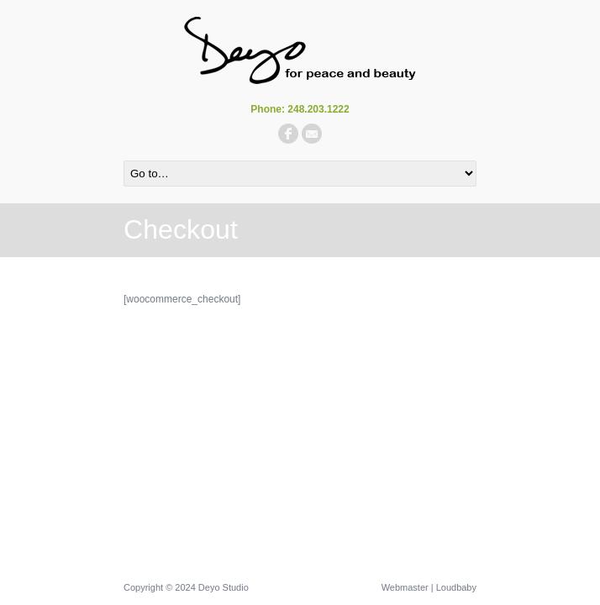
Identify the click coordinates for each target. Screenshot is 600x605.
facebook (288, 134)
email (312, 134)
